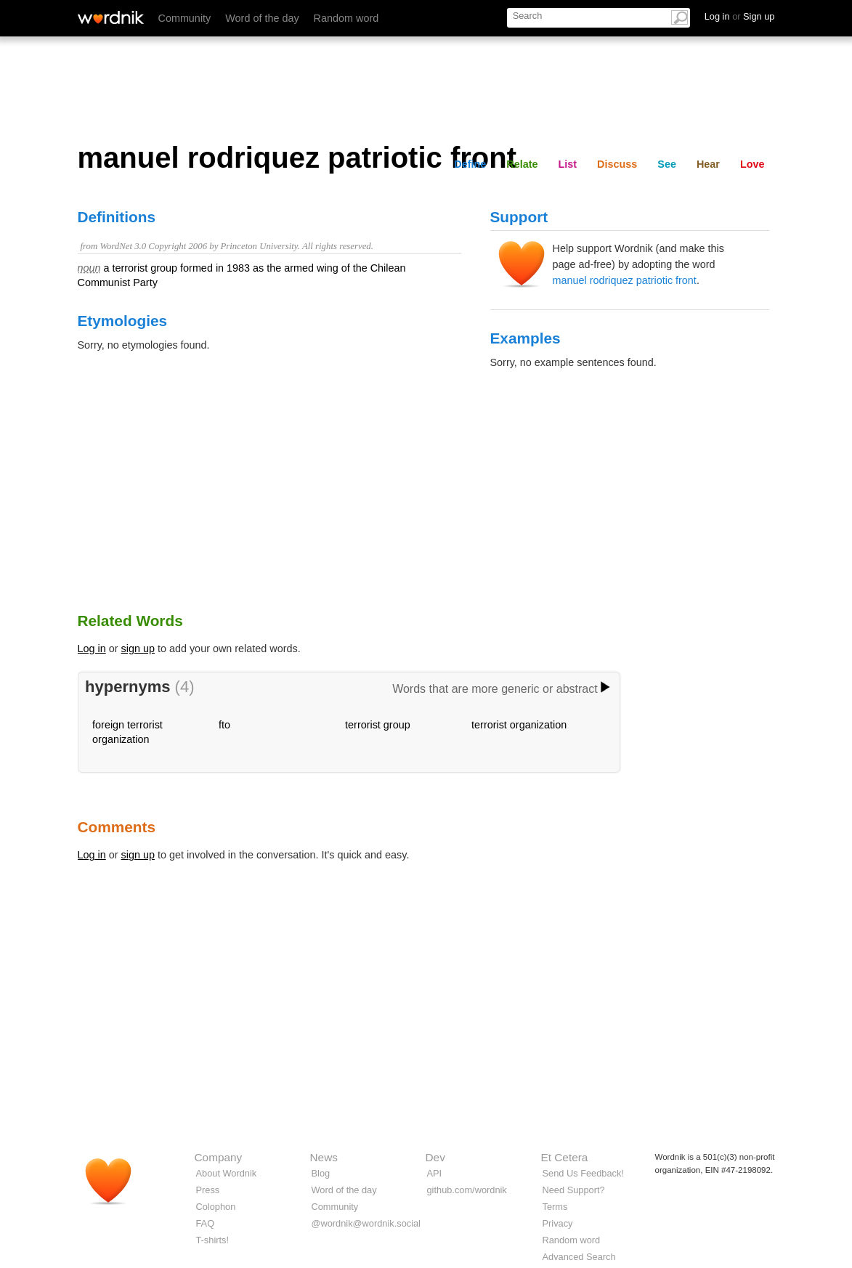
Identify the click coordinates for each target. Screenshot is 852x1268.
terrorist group (377, 725)
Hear (708, 164)
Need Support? (574, 1189)
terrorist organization (519, 725)
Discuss (617, 164)
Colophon (216, 1206)
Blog (321, 1173)
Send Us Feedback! (583, 1173)
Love (752, 164)
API (434, 1173)
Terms (555, 1206)
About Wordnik (226, 1173)
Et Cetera (564, 1157)
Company (219, 1157)
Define (470, 164)
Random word (346, 18)
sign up (138, 648)
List (568, 164)
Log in (92, 648)
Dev (435, 1157)
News (324, 1157)
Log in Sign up (740, 16)
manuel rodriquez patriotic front (625, 280)
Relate (521, 164)
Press (208, 1189)
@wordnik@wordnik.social (366, 1223)
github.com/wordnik (467, 1189)
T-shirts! (213, 1240)
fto (224, 725)
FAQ (205, 1223)
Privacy (558, 1223)
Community (184, 18)
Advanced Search (579, 1256)
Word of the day (262, 18)
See (666, 164)
